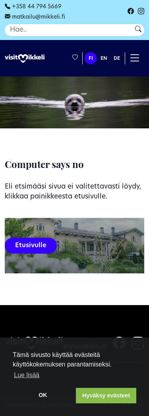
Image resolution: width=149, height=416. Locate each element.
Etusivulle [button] (30, 245)
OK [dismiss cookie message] (43, 395)
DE (117, 58)
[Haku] (67, 30)
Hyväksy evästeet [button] (106, 395)
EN (104, 58)
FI (91, 58)
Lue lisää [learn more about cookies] (26, 375)
